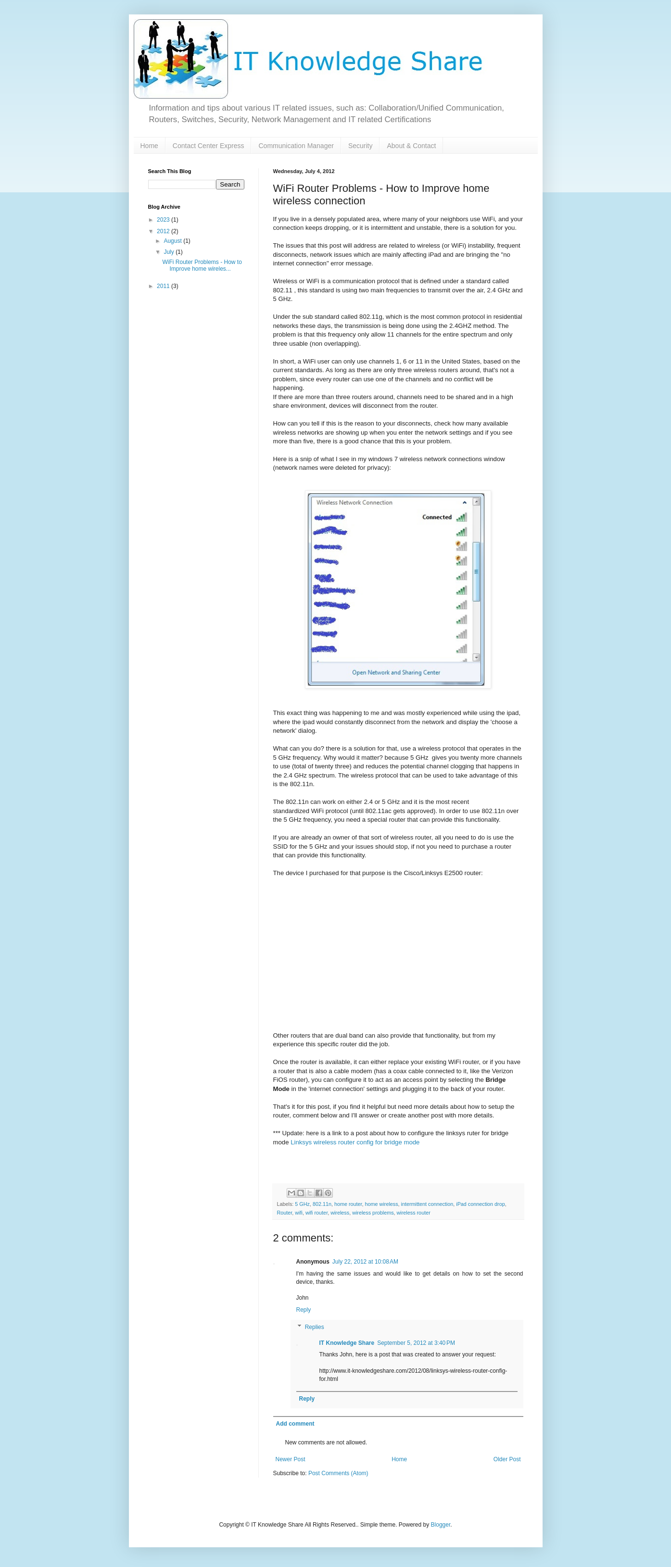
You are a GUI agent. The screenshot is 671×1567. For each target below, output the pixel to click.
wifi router (316, 1213)
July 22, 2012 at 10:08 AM (365, 1261)
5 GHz (302, 1204)
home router (348, 1204)
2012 (164, 231)
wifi (299, 1213)
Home (149, 146)
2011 (164, 286)
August (173, 241)
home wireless (381, 1204)
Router (284, 1213)
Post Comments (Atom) (338, 1473)
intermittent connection (427, 1204)
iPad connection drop (480, 1204)
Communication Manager (295, 146)
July (170, 252)
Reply (303, 1309)
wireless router (413, 1213)
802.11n (322, 1204)
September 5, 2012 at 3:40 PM (416, 1343)
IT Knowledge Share (347, 1343)
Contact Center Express (208, 146)
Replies (314, 1327)
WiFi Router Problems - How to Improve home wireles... (201, 265)
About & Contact (411, 146)
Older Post (507, 1459)
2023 (164, 219)
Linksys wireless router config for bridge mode (355, 1142)
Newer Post (290, 1459)
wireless (339, 1213)
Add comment (295, 1423)
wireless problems (372, 1213)
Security (360, 146)
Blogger (441, 1524)
